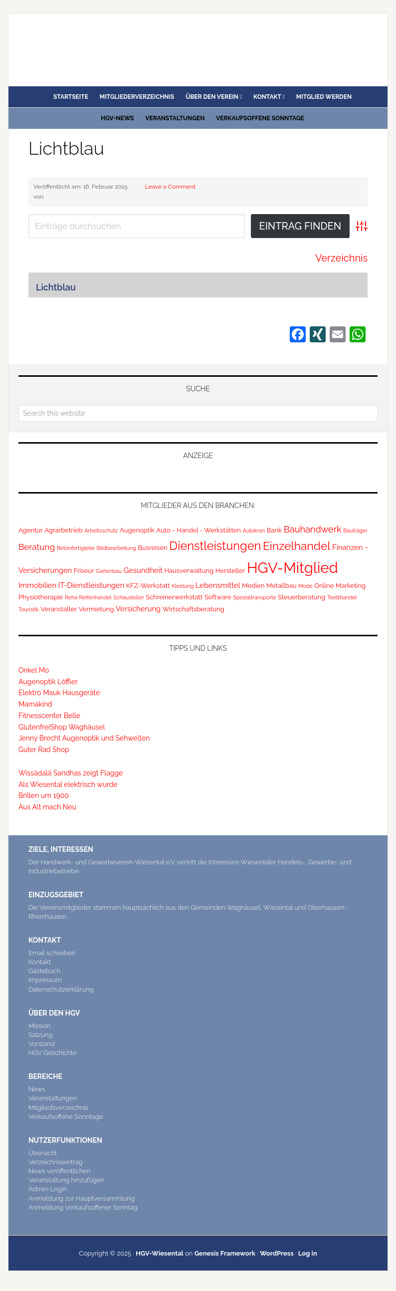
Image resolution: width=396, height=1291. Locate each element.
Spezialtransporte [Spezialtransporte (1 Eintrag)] (254, 597)
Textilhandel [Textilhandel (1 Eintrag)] (342, 597)
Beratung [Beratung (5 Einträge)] (36, 547)
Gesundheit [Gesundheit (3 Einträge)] (143, 570)
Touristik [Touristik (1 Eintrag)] (28, 609)
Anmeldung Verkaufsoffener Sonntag (83, 1207)
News (36, 1089)
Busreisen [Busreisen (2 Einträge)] (152, 547)
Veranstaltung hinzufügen (66, 1180)
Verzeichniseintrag (55, 1162)
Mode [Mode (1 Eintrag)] (305, 586)
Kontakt (39, 962)
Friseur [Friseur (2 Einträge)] (84, 570)
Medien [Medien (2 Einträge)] (253, 585)
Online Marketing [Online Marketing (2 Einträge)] (340, 585)
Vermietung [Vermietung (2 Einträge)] (96, 609)
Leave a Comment (170, 186)
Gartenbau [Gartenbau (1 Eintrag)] (109, 571)
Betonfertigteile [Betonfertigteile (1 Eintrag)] (76, 548)
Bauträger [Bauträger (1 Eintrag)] (355, 530)
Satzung (40, 1034)
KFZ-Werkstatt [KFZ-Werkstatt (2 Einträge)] (148, 585)
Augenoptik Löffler (48, 682)
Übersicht (42, 1153)
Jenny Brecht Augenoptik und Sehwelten (84, 738)
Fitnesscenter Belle (49, 716)
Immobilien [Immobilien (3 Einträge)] (37, 585)
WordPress (277, 1253)
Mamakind (35, 704)
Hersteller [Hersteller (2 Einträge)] (230, 570)
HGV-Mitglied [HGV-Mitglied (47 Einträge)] (292, 567)
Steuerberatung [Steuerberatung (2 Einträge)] (301, 597)
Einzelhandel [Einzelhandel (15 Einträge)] (297, 545)
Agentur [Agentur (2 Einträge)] (30, 530)
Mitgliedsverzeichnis (58, 1107)
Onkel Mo (33, 670)
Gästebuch (44, 971)
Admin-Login (47, 1189)
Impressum (45, 980)
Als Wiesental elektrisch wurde (68, 784)
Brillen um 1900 (43, 795)
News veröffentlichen (59, 1171)
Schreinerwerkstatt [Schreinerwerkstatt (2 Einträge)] (174, 597)
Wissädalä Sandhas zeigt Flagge (70, 773)
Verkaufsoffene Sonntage (65, 1116)
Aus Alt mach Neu (47, 807)
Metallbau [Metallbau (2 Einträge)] (281, 585)
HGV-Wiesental (160, 1253)
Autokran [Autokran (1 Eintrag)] (254, 530)
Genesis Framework (225, 1253)
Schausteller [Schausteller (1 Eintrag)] (128, 597)
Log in (307, 1253)
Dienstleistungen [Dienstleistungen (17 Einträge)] (215, 546)
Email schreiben (51, 953)
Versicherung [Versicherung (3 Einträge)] (138, 608)
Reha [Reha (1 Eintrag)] (71, 597)
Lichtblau (66, 148)
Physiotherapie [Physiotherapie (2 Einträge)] (40, 597)
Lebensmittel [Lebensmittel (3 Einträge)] (218, 585)
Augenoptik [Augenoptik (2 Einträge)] (137, 530)
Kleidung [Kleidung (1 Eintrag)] (183, 586)
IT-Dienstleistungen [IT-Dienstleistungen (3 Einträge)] (91, 585)
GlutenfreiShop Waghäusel (61, 727)
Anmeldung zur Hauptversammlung (81, 1198)
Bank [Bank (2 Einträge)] (274, 530)
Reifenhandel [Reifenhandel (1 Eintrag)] (95, 597)
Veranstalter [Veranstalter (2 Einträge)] (58, 609)
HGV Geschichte (52, 1052)
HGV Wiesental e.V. (78, 45)
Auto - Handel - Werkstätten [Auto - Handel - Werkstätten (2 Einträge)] (198, 530)
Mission (39, 1026)
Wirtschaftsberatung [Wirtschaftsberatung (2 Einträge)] (193, 609)
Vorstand (41, 1043)
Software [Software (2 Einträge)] (217, 597)
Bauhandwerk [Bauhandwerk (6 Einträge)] (313, 529)
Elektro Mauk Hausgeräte (59, 693)
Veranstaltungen (52, 1098)
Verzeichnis (341, 258)
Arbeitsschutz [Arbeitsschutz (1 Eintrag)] (101, 530)
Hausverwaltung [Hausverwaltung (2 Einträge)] (188, 570)
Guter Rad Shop (43, 750)
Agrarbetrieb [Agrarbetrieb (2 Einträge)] (63, 530)
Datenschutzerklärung (61, 989)
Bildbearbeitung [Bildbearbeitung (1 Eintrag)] (116, 548)
